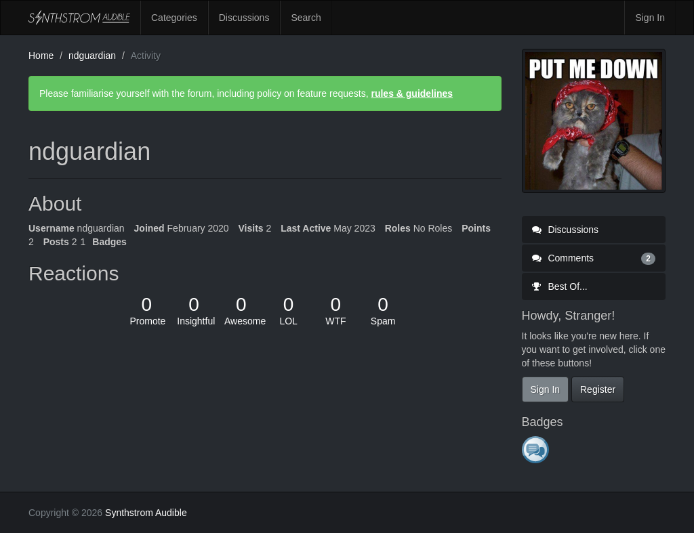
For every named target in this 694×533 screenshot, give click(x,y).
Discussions (244, 17)
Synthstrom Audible (79, 18)
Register (597, 389)
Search (306, 17)
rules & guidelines (412, 93)
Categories (174, 17)
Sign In (650, 17)
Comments (594, 258)
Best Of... (560, 286)
